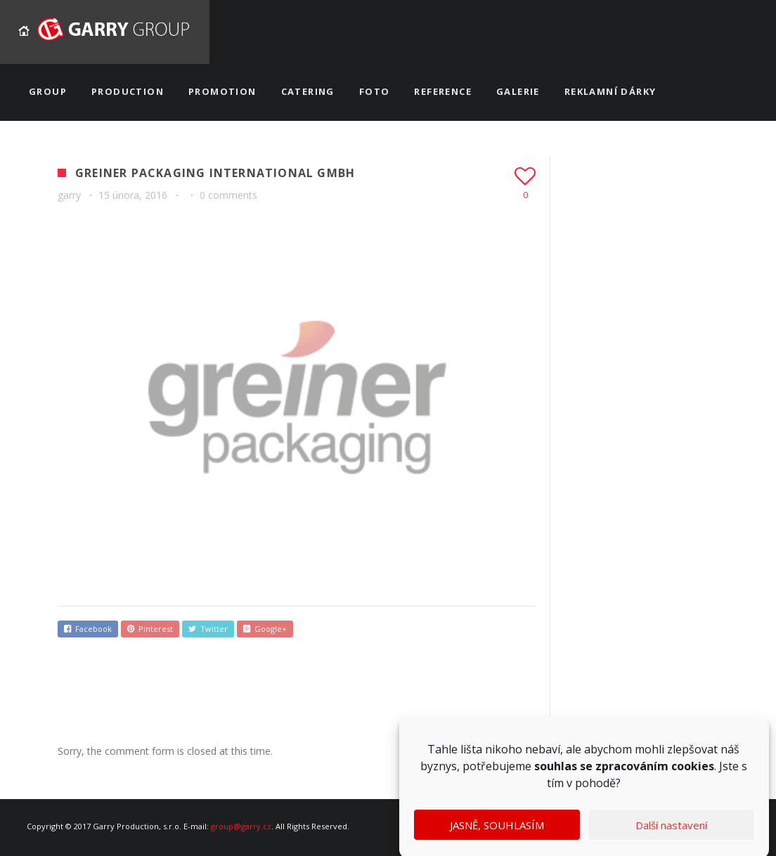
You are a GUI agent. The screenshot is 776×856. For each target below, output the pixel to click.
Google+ (265, 628)
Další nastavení (671, 833)
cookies (692, 774)
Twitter (208, 628)
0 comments (228, 195)
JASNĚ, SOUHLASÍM (497, 833)
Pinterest (150, 628)
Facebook (88, 628)
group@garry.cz (241, 826)
